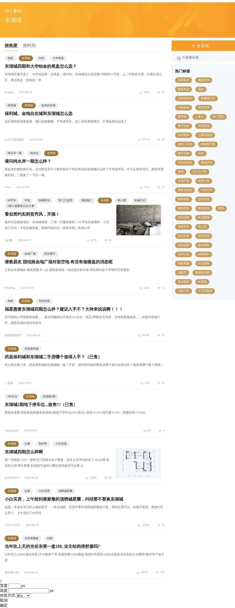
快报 (181, 171)
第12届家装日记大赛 (21, 206)
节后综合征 (185, 162)
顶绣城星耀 (65, 491)
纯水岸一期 (15, 153)
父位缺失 (203, 263)
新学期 (182, 116)
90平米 (12, 200)
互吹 (201, 153)
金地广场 (30, 253)
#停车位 (12, 396)
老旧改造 (203, 208)
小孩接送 (183, 107)
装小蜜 (122, 200)
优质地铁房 (185, 98)
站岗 (50, 538)
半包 (27, 200)
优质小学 (203, 180)
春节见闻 (183, 153)
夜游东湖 (203, 235)
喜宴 (201, 89)
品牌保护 (203, 254)
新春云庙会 (185, 190)
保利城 (12, 105)
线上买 (202, 226)
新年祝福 (183, 199)
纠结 (41, 58)
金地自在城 (48, 105)
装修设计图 (202, 272)
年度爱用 (203, 217)
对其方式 (7, 595)
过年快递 (203, 199)
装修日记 (140, 200)
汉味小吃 (183, 290)
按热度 (11, 45)
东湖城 (26, 58)
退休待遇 (203, 107)
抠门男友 (218, 116)
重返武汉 (206, 162)
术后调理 (183, 217)
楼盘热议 (183, 89)
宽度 (4, 586)
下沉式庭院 (205, 290)
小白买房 (61, 443)
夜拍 (221, 208)
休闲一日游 (185, 144)
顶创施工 (86, 200)
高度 (4, 590)
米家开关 (183, 226)
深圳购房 (183, 135)
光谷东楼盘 (31, 538)
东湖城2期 (49, 396)
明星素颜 (183, 263)
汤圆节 (182, 272)
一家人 (199, 116)
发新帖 (203, 46)
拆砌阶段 (44, 200)
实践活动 (203, 80)
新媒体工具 (208, 98)
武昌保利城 (31, 348)
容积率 (43, 443)
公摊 (27, 443)
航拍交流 (183, 208)
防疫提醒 (183, 245)
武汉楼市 (49, 253)
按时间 (29, 45)
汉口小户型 (199, 171)
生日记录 (183, 235)
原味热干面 (208, 144)
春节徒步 (183, 125)
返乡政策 (183, 281)
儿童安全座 (205, 135)
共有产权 (183, 180)
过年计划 (183, 254)
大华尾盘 (58, 58)
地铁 (10, 58)
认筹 (27, 491)
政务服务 (203, 245)
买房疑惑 (203, 125)
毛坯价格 (44, 301)
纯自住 (34, 153)
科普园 (202, 281)
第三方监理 (65, 200)
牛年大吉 (206, 190)
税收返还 (183, 80)
